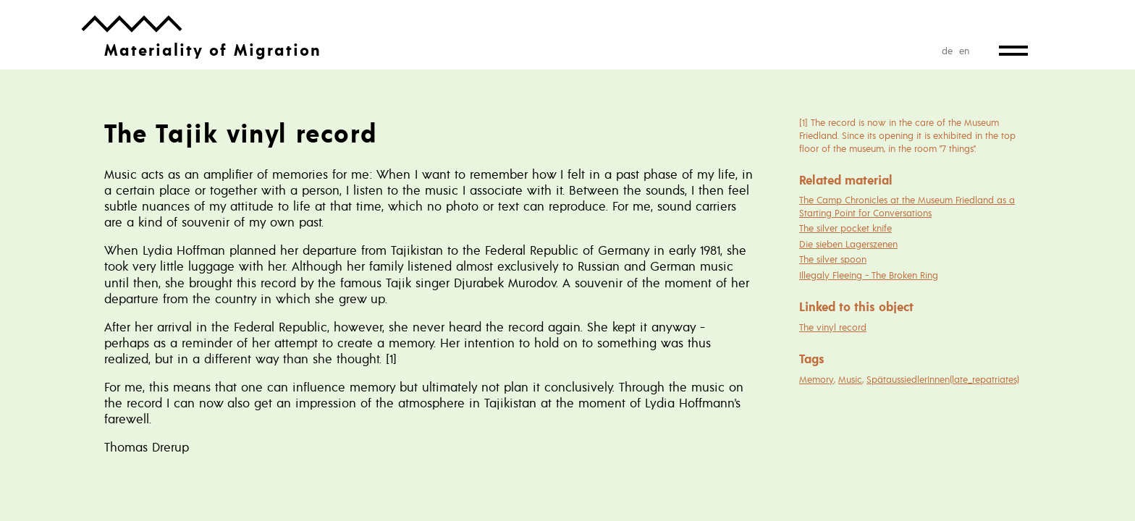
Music (850, 379)
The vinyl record (832, 327)
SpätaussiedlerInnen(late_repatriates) (942, 379)
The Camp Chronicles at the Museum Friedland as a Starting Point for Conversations (907, 206)
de (947, 50)
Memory (816, 379)
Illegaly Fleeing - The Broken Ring (868, 275)
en (964, 50)
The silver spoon (832, 259)
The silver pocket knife (845, 228)
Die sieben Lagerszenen (848, 244)
